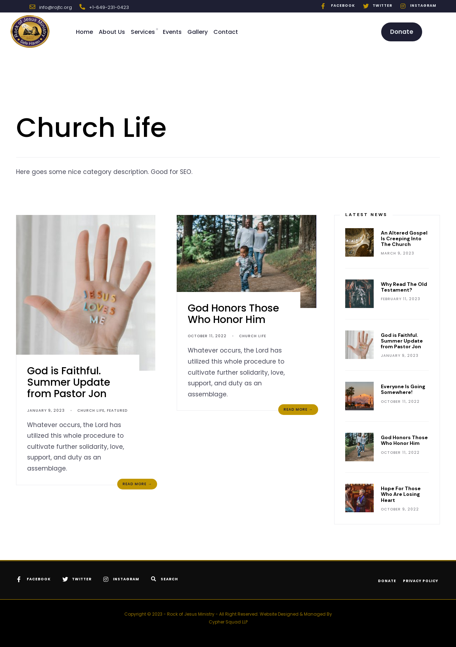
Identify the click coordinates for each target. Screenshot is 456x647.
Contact (225, 32)
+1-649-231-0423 (109, 7)
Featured (117, 410)
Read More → (137, 484)
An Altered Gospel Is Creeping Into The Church (404, 238)
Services (143, 32)
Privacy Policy (420, 581)
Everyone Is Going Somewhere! (403, 389)
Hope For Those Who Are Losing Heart (401, 494)
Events (172, 32)
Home (84, 32)
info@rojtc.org (55, 7)
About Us (112, 32)
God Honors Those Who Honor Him (233, 314)
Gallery (197, 32)
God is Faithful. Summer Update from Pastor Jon (68, 382)
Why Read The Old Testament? (404, 287)
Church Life (90, 410)
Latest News (366, 214)
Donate (401, 31)
